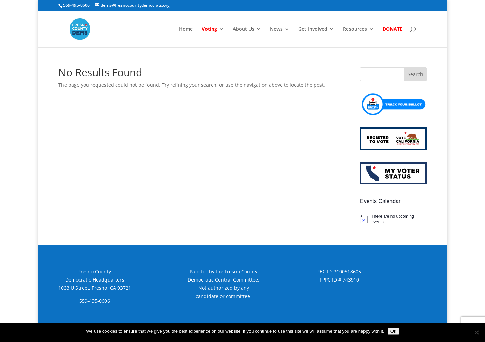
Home (186, 29)
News (276, 29)
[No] (476, 332)
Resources (355, 29)
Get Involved (312, 29)
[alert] (393, 219)
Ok (393, 331)
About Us (243, 29)
